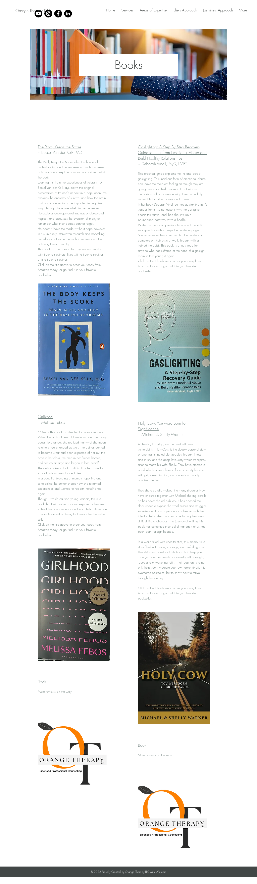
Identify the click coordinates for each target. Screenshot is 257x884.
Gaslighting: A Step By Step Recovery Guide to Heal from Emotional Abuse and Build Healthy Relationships (172, 152)
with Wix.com (158, 872)
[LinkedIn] (68, 13)
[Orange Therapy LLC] (33, 10)
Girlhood (45, 416)
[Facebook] (58, 13)
